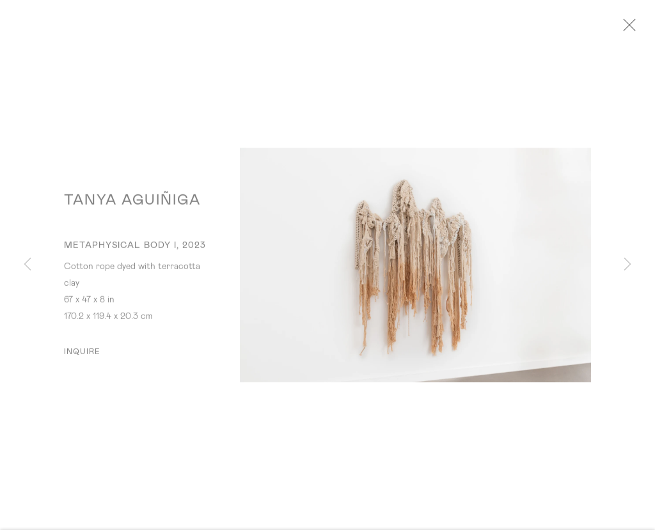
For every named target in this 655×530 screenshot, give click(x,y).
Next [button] (627, 264)
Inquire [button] (82, 355)
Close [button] (632, 28)
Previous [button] (27, 264)
